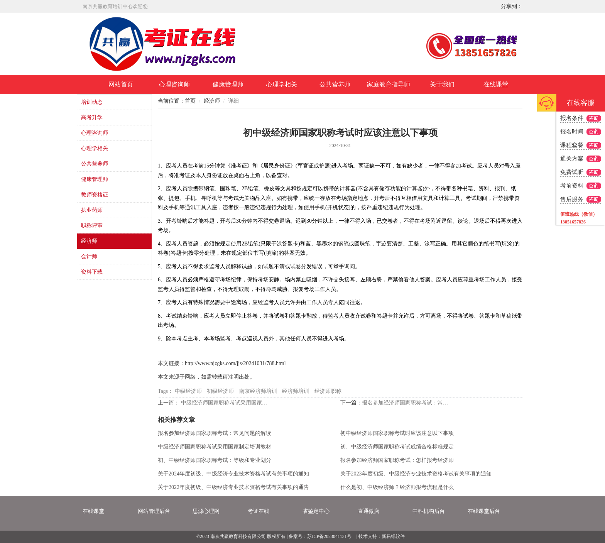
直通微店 (368, 511)
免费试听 (571, 172)
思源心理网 (206, 511)
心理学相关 (281, 84)
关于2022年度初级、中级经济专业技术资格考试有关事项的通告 (233, 487)
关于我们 (442, 84)
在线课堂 (495, 84)
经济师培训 (295, 391)
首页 (190, 101)
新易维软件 (393, 536)
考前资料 (571, 186)
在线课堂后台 (484, 511)
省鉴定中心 (316, 511)
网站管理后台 (154, 511)
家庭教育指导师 (388, 84)
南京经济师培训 (258, 391)
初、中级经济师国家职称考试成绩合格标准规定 (397, 447)
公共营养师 (334, 84)
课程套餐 (571, 145)
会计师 (89, 256)
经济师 (89, 241)
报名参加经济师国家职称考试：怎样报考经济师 (397, 460)
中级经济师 (188, 391)
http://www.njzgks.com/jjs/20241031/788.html (235, 363)
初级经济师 (220, 391)
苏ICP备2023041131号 (329, 536)
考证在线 (258, 511)
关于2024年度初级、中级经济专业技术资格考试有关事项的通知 (233, 474)
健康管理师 (228, 84)
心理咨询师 (174, 84)
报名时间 (571, 132)
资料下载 (92, 272)
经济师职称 (327, 391)
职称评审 (92, 225)
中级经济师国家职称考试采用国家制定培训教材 (226, 403)
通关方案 (571, 159)
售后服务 (571, 199)
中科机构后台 (428, 511)
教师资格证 (94, 195)
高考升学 (92, 117)
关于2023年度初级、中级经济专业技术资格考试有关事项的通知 (416, 474)
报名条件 (571, 118)
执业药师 (92, 210)
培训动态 (92, 102)
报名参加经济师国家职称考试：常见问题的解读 (407, 403)
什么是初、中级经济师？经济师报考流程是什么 (397, 487)
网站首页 (120, 84)
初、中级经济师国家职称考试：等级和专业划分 (214, 460)
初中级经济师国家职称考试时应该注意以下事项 (397, 433)
